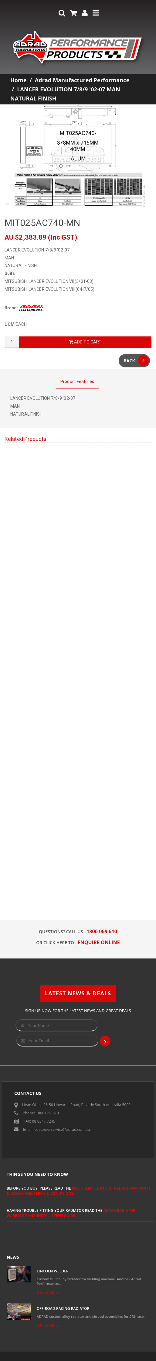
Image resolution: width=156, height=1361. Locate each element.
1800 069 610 (101, 931)
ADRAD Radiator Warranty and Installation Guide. (71, 1213)
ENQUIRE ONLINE (99, 942)
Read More (48, 1292)
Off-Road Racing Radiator (63, 1308)
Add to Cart (85, 341)
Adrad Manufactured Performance (82, 80)
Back (136, 360)
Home (18, 80)
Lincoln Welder (53, 1271)
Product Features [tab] (77, 381)
